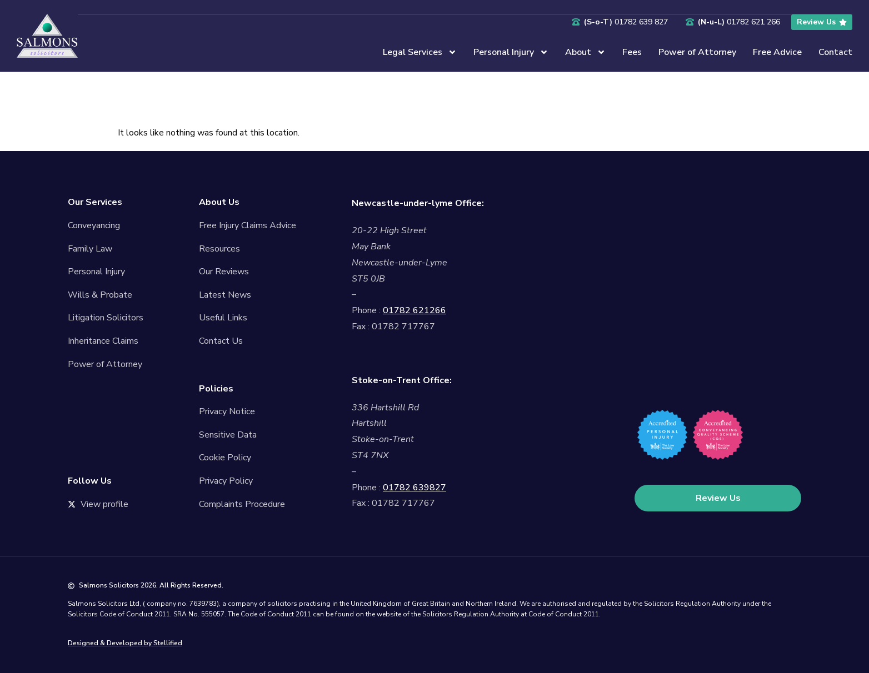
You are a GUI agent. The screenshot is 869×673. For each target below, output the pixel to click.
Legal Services (420, 51)
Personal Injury (510, 51)
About (585, 51)
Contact (835, 51)
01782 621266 (414, 310)
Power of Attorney (697, 51)
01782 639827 (414, 487)
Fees (632, 51)
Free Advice (777, 51)
